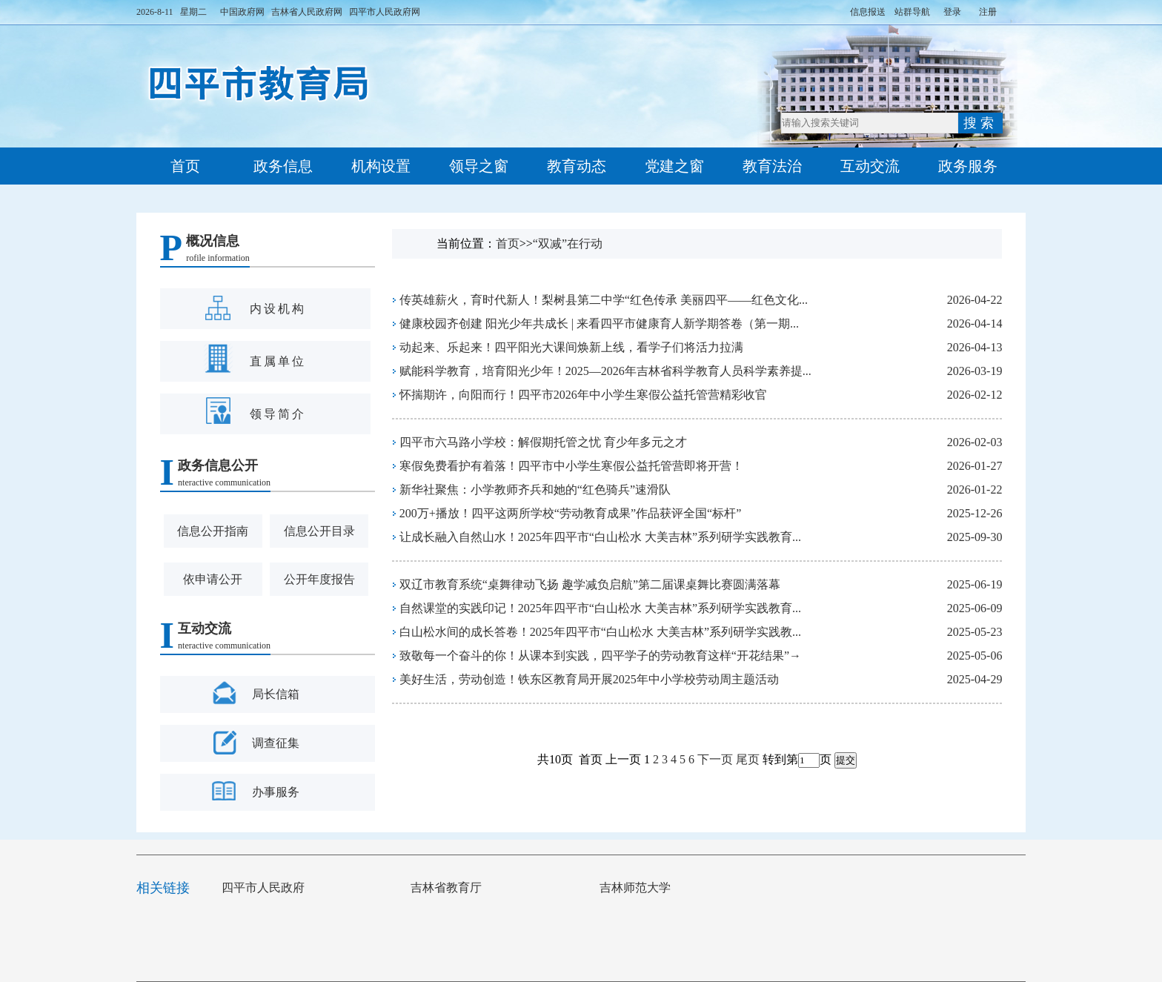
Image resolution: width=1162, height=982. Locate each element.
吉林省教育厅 (454, 887)
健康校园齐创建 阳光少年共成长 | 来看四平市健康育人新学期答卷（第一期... (599, 323)
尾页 (748, 759)
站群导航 (912, 12)
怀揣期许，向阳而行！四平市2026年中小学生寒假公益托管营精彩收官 (583, 394)
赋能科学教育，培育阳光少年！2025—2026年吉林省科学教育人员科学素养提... (605, 371)
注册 (988, 12)
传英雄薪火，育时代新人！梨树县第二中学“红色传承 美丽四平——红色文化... (603, 299)
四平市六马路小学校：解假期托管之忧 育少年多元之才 (543, 442)
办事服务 (275, 792)
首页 (185, 166)
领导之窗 (478, 166)
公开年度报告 (319, 579)
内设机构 (278, 308)
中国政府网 (242, 12)
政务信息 (283, 166)
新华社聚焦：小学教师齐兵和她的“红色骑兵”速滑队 (535, 489)
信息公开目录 (319, 531)
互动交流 (870, 166)
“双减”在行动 (567, 243)
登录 (952, 12)
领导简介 (278, 414)
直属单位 (278, 361)
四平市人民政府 (270, 887)
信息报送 (868, 12)
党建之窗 (674, 166)
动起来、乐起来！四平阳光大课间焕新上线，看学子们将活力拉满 (571, 347)
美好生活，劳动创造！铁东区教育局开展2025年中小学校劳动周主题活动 (589, 679)
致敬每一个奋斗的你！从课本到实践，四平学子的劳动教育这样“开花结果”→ (600, 655)
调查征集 (275, 743)
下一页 (715, 759)
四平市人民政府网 (384, 12)
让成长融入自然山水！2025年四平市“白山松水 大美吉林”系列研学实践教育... (600, 537)
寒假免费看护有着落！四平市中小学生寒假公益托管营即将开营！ (571, 466)
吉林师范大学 (642, 887)
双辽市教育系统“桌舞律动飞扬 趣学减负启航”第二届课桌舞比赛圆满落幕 (589, 584)
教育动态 (576, 166)
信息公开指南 (212, 531)
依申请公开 (212, 579)
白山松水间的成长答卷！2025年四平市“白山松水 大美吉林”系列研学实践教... (600, 632)
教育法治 (772, 166)
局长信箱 (275, 694)
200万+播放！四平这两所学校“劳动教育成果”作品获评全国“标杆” (570, 513)
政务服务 (967, 166)
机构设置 (381, 166)
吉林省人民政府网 (306, 12)
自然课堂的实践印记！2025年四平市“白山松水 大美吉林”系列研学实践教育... (600, 608)
